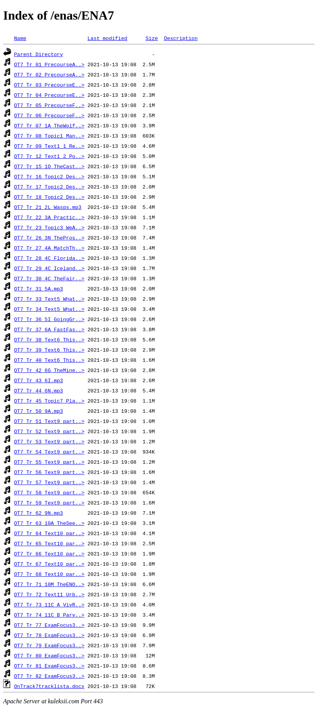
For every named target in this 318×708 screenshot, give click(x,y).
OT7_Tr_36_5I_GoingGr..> (49, 319)
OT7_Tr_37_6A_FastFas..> (49, 329)
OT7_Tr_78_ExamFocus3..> (49, 635)
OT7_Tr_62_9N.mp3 (38, 512)
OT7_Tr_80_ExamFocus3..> (49, 655)
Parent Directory (38, 54)
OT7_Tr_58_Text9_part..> (49, 492)
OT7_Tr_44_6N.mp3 (38, 390)
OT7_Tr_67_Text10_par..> (49, 563)
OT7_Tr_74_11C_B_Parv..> (49, 614)
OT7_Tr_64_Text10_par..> (49, 533)
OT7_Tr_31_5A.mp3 (38, 288)
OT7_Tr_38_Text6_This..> (49, 339)
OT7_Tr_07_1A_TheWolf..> (49, 125)
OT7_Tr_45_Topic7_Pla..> (49, 400)
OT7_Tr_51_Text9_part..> (49, 421)
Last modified (107, 38)
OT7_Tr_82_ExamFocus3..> (49, 675)
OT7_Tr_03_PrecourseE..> (49, 84)
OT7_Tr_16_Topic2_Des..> (49, 176)
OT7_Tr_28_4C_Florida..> (49, 257)
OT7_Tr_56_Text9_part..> (49, 472)
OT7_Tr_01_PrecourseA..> (49, 64)
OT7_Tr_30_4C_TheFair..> (49, 278)
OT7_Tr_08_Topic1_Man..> (49, 135)
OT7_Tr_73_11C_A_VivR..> (49, 604)
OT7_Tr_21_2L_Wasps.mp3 (48, 207)
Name (20, 38)
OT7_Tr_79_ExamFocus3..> (49, 645)
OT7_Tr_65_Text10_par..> (49, 543)
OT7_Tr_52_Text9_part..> (49, 431)
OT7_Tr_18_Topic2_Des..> (49, 196)
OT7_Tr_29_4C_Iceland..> (49, 268)
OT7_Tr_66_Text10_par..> (49, 553)
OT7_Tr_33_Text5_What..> (49, 298)
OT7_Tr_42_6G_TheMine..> (49, 370)
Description (181, 38)
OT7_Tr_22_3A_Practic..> (49, 217)
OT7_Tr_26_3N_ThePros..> (49, 237)
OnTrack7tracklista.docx (49, 686)
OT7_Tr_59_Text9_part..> (49, 502)
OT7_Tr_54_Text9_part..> (49, 451)
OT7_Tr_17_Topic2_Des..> (49, 186)
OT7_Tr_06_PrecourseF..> (49, 115)
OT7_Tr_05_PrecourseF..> (49, 105)
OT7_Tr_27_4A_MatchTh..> (49, 247)
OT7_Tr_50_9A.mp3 (38, 410)
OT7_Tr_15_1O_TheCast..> (49, 166)
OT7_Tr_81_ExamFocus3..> (49, 665)
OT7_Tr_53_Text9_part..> (49, 441)
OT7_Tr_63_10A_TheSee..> (49, 522)
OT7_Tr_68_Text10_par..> (49, 573)
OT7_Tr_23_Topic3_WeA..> (49, 227)
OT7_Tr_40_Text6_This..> (49, 359)
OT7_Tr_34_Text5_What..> (49, 308)
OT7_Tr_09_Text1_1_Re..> (49, 145)
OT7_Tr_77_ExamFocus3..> (49, 624)
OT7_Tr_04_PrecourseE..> (49, 94)
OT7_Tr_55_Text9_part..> (49, 461)
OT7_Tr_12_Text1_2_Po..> (49, 156)
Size (151, 38)
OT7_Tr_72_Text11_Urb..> (49, 594)
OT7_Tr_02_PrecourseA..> (49, 74)
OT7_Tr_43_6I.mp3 (38, 380)
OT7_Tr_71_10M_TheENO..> (49, 584)
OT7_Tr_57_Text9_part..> (49, 482)
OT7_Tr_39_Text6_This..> (49, 349)
